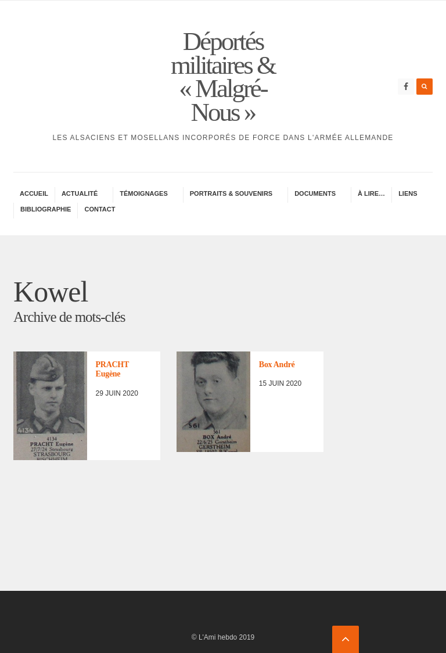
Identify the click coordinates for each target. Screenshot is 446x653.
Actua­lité (80, 193)
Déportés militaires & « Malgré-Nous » (223, 77)
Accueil (34, 193)
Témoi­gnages (144, 193)
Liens (407, 193)
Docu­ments (315, 193)
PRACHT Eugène (112, 369)
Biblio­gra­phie (45, 209)
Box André (277, 364)
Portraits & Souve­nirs (231, 193)
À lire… (371, 193)
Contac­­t (99, 209)
